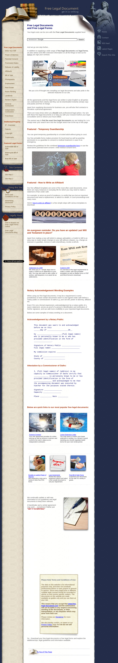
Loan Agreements (54, 475)
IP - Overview (10, 125)
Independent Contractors (9, 111)
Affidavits (8, 71)
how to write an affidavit (42, 203)
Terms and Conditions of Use (11, 196)
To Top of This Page (44, 652)
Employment (9, 83)
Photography (10, 79)
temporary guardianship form (69, 146)
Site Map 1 (9, 175)
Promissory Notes (11, 63)
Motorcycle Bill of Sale (11, 154)
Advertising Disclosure (9, 202)
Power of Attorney (11, 55)
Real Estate (9, 88)
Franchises (9, 116)
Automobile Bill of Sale (11, 148)
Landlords (8, 96)
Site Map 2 (9, 179)
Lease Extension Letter (68, 435)
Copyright (8, 133)
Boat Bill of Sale (11, 159)
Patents (8, 129)
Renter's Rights (11, 100)
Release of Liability (12, 67)
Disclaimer (60, 617)
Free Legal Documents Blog (11, 231)
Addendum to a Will (36, 268)
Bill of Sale (9, 75)
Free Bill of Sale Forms (76, 475)
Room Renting (10, 92)
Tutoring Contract (35, 435)
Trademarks (9, 137)
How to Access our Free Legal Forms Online (12, 224)
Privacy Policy (46, 625)
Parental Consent (11, 59)
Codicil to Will (65, 268)
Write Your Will (10, 51)
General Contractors (9, 105)
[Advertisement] (59, 553)
